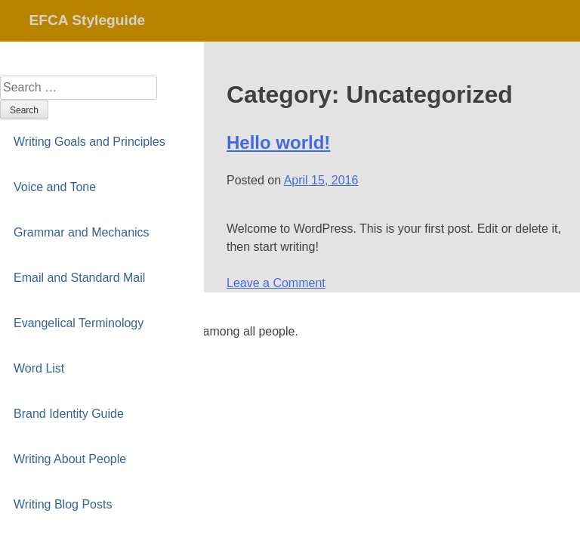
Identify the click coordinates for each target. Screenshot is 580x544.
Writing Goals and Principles (89, 141)
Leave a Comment (276, 283)
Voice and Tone (55, 187)
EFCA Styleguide (87, 20)
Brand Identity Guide (69, 413)
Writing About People (70, 459)
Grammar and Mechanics (82, 232)
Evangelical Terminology (78, 323)
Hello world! (278, 142)
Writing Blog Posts (63, 504)
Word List (39, 368)
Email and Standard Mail (79, 277)
